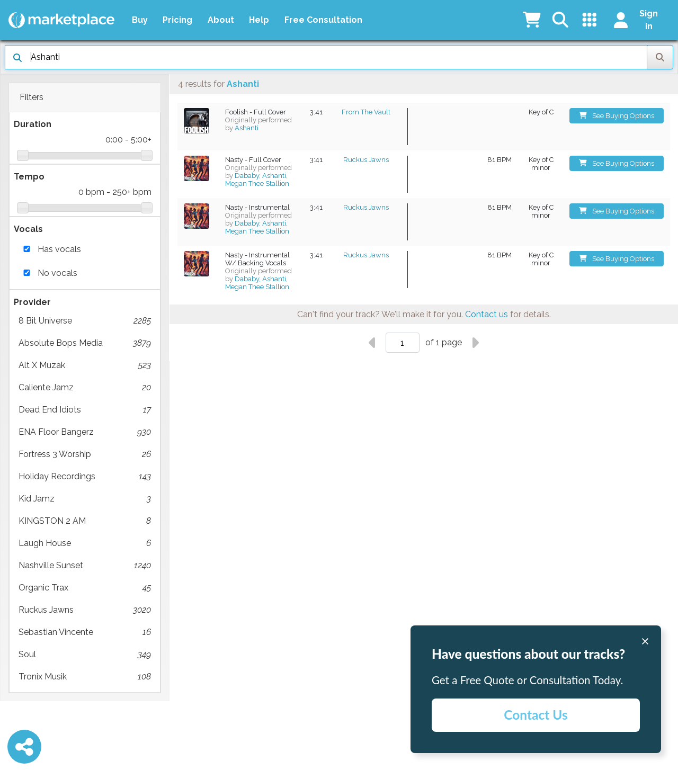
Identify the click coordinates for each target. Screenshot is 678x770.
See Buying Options (617, 116)
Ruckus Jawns (85, 610)
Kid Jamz (85, 499)
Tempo (29, 177)
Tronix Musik (85, 676)
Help (259, 20)
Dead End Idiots (85, 410)
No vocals (57, 273)
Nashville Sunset (85, 565)
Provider (32, 302)
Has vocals (59, 249)
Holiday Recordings (85, 476)
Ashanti (246, 128)
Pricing (177, 20)
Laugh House (85, 543)
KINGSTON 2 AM (85, 521)
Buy (140, 20)
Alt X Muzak (85, 365)
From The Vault (366, 112)
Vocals (28, 229)
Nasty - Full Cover (253, 160)
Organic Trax (85, 587)
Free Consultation (323, 20)
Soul (85, 654)
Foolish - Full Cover (255, 112)
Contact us (486, 314)
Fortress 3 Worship (85, 454)
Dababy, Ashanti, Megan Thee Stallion (257, 179)
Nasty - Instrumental (257, 207)
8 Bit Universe (85, 321)
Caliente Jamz (85, 387)
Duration (32, 124)
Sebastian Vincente (85, 632)
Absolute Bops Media (85, 343)
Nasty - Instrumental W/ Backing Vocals (257, 259)
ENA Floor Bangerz (85, 432)
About (221, 20)
